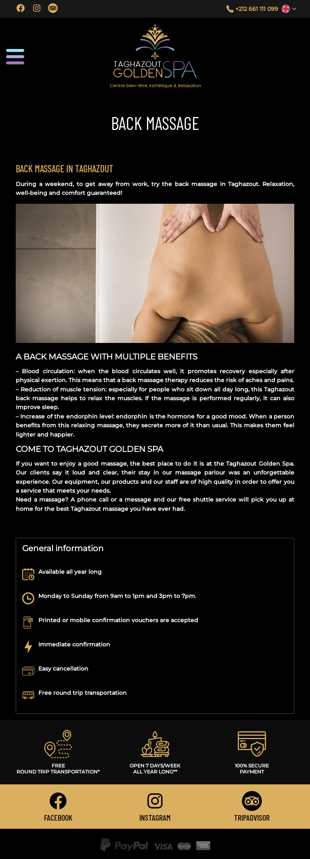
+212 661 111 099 (256, 9)
